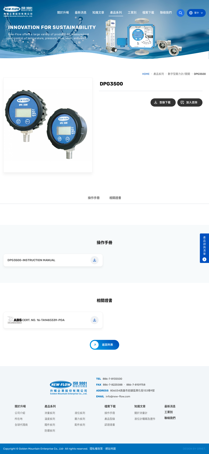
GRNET (201, 448)
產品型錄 (109, 418)
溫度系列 (50, 418)
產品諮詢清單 (204, 245)
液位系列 (80, 413)
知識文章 (98, 12)
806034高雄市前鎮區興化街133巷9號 (132, 390)
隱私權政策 (96, 448)
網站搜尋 (181, 13)
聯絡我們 (166, 12)
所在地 (19, 418)
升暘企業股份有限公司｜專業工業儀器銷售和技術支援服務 (18, 11)
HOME (146, 73)
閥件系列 (50, 424)
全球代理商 (21, 424)
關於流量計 (140, 413)
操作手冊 (94, 198)
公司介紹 (20, 413)
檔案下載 (148, 12)
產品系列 (116, 12)
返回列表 (107, 344)
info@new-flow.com (118, 396)
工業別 (132, 12)
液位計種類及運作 (144, 418)
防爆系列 (50, 430)
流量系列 (50, 413)
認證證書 (109, 424)
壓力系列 (80, 418)
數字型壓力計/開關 (179, 73)
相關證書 (115, 198)
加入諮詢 (191, 102)
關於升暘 (63, 12)
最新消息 (81, 12)
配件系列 (80, 424)
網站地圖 (110, 448)
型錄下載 (165, 102)
